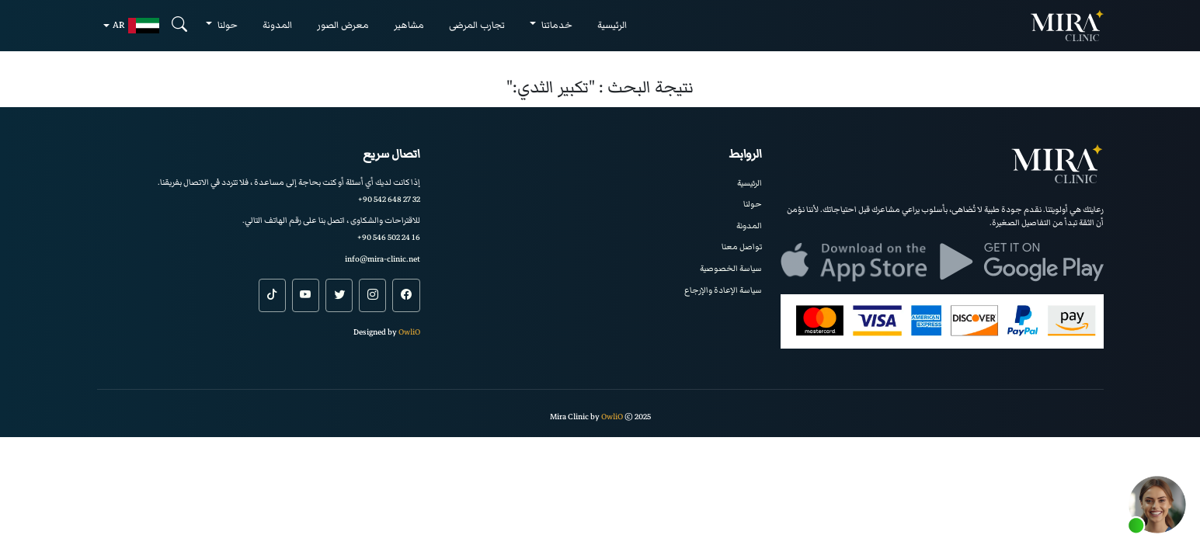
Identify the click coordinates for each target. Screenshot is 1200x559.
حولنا (752, 203)
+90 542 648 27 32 (389, 199)
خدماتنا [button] (555, 25)
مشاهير (409, 25)
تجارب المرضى (477, 25)
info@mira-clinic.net (382, 259)
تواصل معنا (742, 246)
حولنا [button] (226, 25)
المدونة (277, 25)
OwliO (409, 332)
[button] (1157, 505)
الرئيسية (612, 25)
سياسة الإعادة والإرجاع (723, 290)
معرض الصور (343, 25)
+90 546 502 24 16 (388, 237)
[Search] (179, 25)
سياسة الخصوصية (731, 268)
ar (136, 25)
